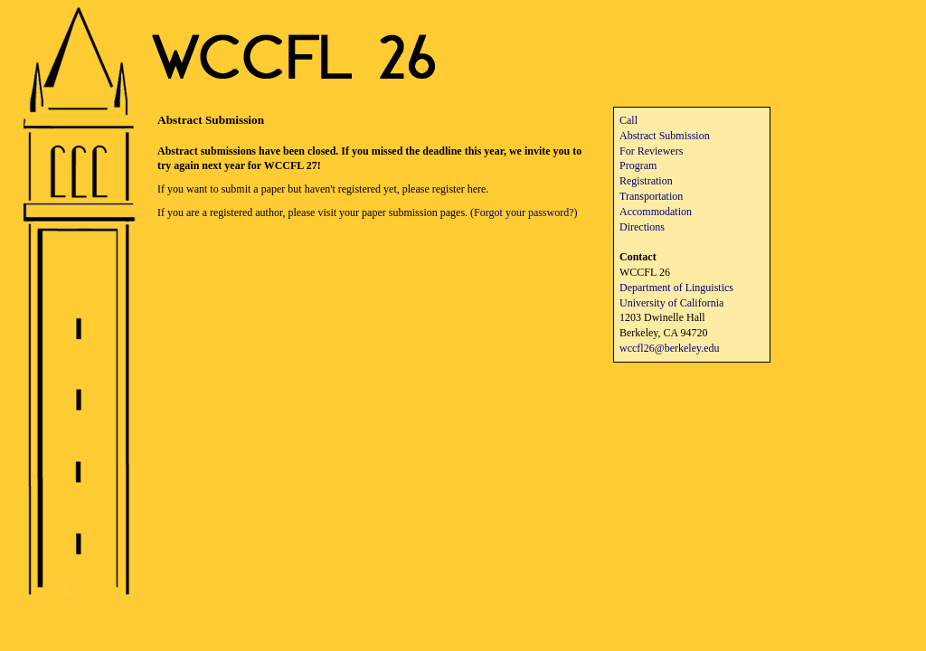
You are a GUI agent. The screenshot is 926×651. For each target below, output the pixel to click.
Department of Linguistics (676, 287)
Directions (642, 227)
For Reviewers (651, 151)
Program (638, 165)
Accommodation (655, 211)
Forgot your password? (523, 212)
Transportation (651, 196)
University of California (671, 303)
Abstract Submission (664, 135)
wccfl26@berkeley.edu (669, 348)
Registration (646, 181)
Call (628, 120)
